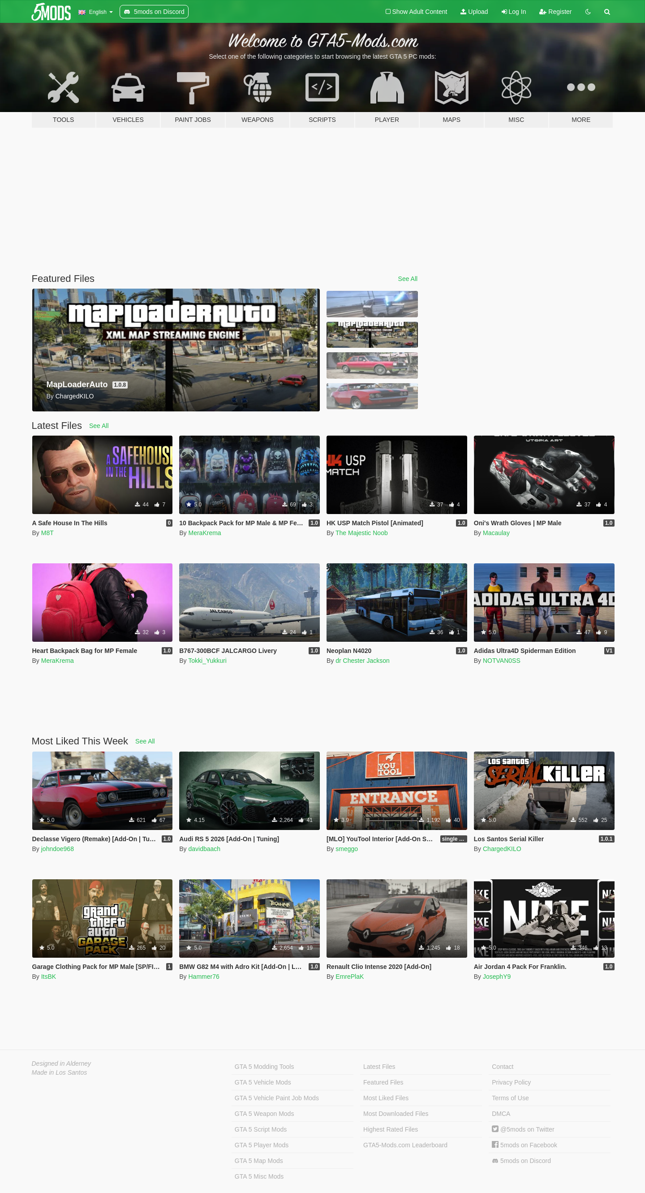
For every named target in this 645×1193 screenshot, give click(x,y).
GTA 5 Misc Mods (259, 1176)
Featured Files (383, 1082)
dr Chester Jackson (362, 660)
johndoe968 (57, 848)
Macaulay (496, 532)
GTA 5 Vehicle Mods (263, 1082)
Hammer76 (203, 976)
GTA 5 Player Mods (261, 1145)
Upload (474, 11)
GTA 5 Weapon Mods (264, 1113)
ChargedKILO (502, 848)
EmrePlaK (349, 976)
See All (408, 278)
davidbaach (204, 848)
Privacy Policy (511, 1082)
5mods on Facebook (524, 1145)
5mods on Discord (521, 1161)
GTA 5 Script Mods (261, 1129)
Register (555, 11)
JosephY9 (497, 976)
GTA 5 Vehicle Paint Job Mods (277, 1098)
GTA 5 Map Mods (259, 1160)
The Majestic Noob (361, 532)
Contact (502, 1066)
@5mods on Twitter (523, 1129)
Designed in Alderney (61, 1063)
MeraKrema (204, 532)
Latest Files (379, 1066)
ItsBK (48, 976)
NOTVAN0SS (501, 660)
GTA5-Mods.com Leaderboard (405, 1145)
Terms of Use (510, 1098)
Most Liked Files (385, 1098)
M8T (47, 532)
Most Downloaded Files (396, 1113)
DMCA (501, 1113)
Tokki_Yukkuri (207, 660)
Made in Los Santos (59, 1072)
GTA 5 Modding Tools (264, 1066)
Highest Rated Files (390, 1129)
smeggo (346, 848)
